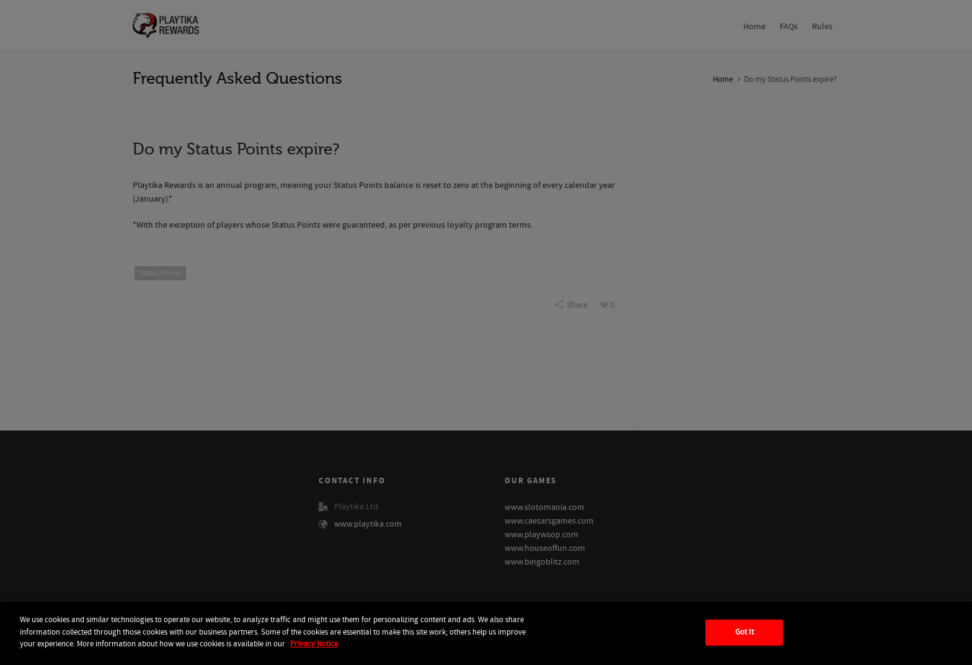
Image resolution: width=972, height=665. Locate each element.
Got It (744, 632)
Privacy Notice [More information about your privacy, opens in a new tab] (314, 644)
